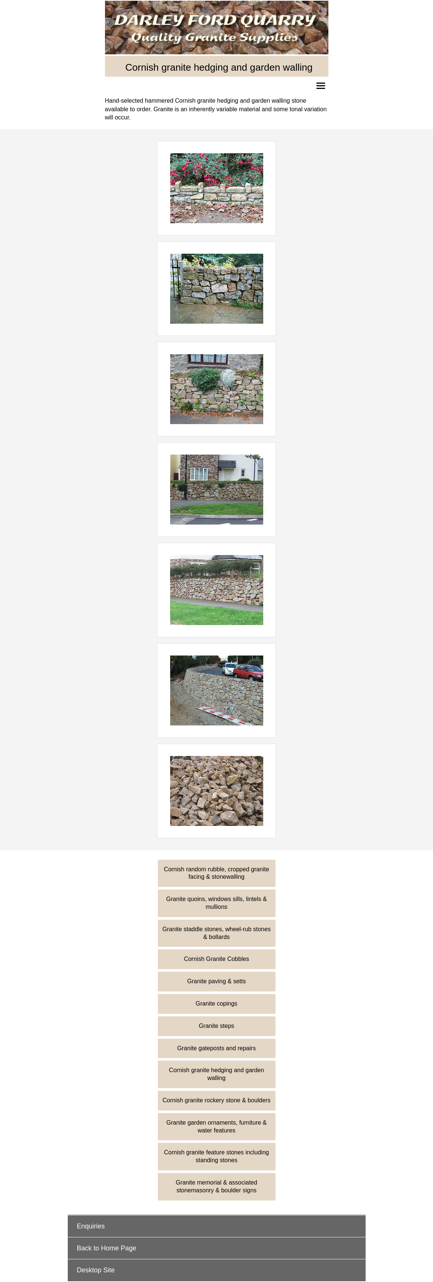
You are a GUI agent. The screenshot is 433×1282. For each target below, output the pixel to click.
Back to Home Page (106, 1248)
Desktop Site (96, 1270)
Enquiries (91, 1226)
